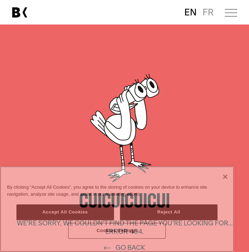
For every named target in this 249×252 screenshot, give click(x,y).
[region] (117, 209)
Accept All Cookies (65, 212)
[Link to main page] (19, 12)
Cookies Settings (117, 230)
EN (190, 12)
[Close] (225, 176)
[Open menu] (231, 13)
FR (208, 12)
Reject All (168, 212)
